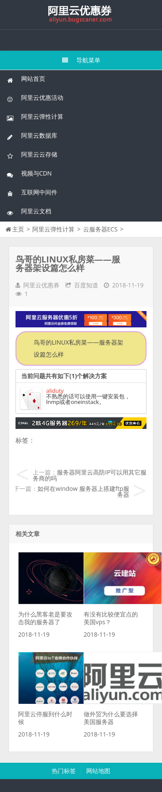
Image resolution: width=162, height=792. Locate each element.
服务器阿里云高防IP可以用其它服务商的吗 (89, 475)
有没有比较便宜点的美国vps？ (111, 618)
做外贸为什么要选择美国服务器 (111, 718)
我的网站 (81, 14)
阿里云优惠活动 (34, 97)
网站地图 (98, 771)
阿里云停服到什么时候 (45, 718)
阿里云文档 (28, 211)
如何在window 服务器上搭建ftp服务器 (83, 491)
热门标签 (64, 771)
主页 (18, 229)
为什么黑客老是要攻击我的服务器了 (45, 618)
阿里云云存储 (31, 154)
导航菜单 (81, 60)
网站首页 (25, 78)
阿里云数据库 (31, 135)
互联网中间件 (31, 192)
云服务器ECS (100, 229)
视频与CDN (29, 173)
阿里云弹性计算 (34, 116)
